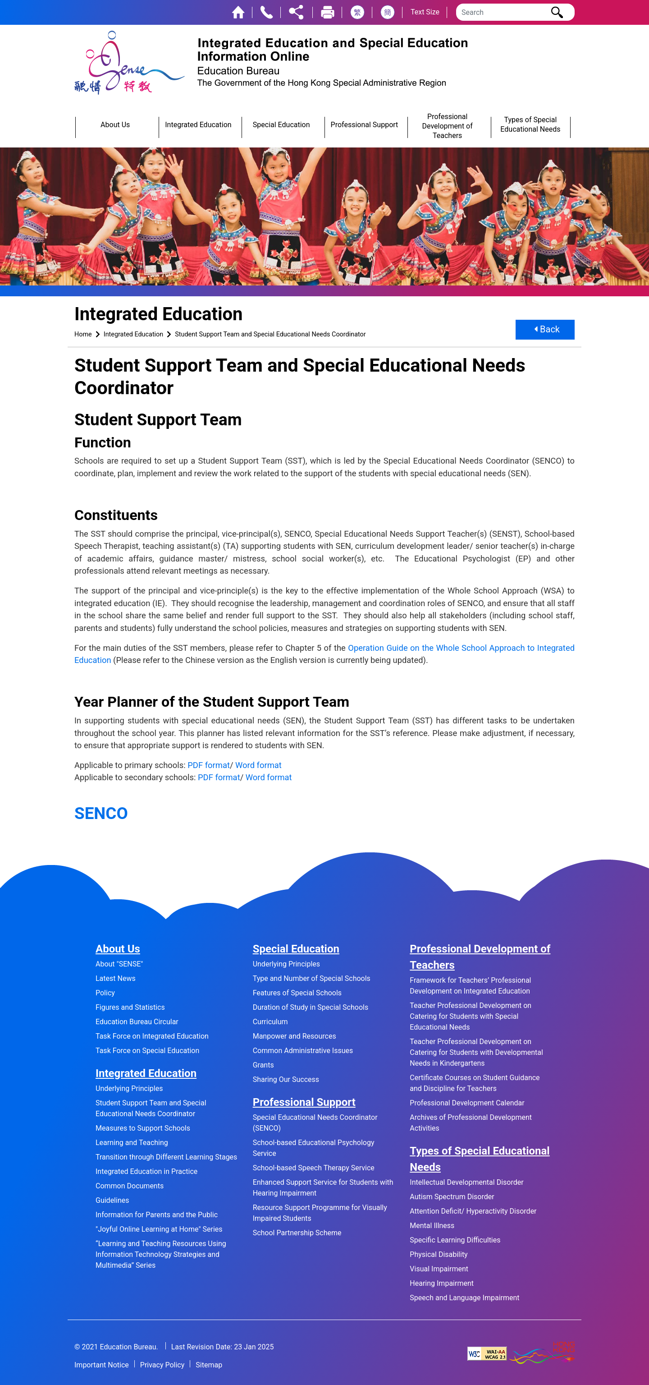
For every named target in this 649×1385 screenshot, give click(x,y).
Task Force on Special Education (147, 1050)
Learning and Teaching (132, 1142)
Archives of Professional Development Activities (471, 1122)
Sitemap (209, 1365)
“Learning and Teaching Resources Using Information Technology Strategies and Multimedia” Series (161, 1254)
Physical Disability (438, 1254)
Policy (105, 993)
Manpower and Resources (294, 1036)
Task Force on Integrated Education (152, 1036)
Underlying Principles (129, 1088)
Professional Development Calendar (467, 1103)
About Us (118, 949)
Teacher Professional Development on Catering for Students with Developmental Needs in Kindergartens (476, 1052)
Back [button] (547, 329)
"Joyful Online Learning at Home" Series (159, 1229)
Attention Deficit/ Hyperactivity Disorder (473, 1211)
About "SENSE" (119, 964)
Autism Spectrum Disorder (452, 1196)
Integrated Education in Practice (146, 1171)
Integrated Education (134, 334)
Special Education (296, 949)
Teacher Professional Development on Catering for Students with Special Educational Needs (470, 1016)
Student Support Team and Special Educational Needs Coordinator (270, 334)
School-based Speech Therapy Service (314, 1168)
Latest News (116, 978)
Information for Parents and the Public (157, 1214)
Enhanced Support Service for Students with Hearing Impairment (323, 1187)
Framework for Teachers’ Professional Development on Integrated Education (470, 985)
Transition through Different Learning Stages (166, 1157)
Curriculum (270, 1021)
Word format (258, 765)
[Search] (515, 12)
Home (83, 334)
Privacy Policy (162, 1365)
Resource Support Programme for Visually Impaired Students (320, 1213)
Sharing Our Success (286, 1079)
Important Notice (101, 1365)
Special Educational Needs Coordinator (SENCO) (315, 1122)
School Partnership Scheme (297, 1233)
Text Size (425, 12)
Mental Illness (432, 1225)
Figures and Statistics (130, 1007)
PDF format (208, 765)
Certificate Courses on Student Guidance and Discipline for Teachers (474, 1083)
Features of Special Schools (297, 993)
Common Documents (130, 1186)
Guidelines (112, 1200)
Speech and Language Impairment (464, 1297)
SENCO (101, 813)
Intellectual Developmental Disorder (466, 1182)
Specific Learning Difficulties (455, 1240)
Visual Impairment (439, 1269)
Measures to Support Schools (143, 1128)
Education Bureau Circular (137, 1021)
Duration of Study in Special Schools (311, 1007)
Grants (263, 1065)
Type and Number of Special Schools (311, 978)
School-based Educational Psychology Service (314, 1148)
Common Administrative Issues (303, 1050)
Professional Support (304, 1102)
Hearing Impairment (442, 1283)
